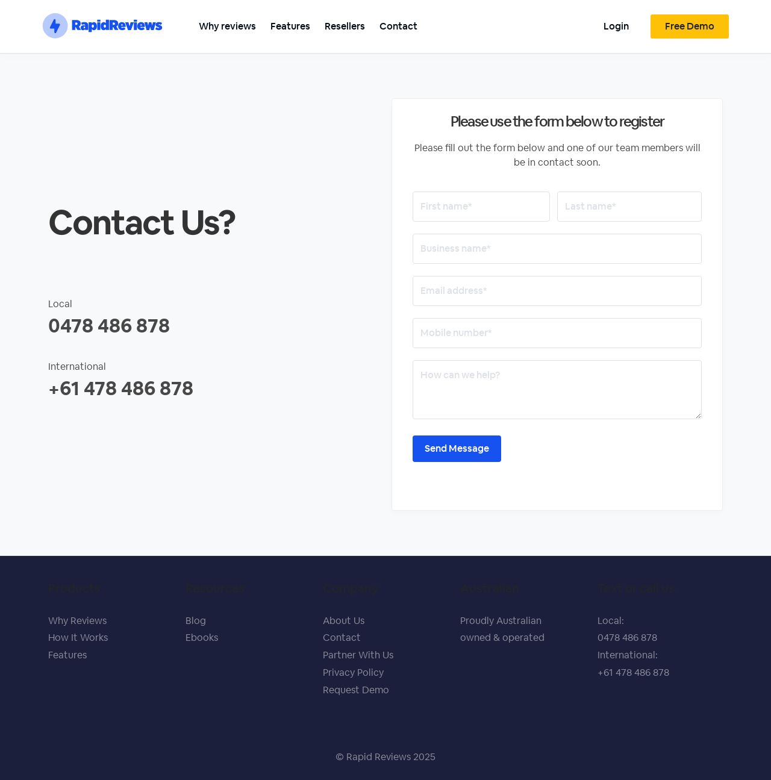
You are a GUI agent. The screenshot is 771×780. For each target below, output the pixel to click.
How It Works (78, 637)
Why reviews (227, 26)
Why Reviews (77, 620)
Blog (196, 620)
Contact (398, 26)
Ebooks (202, 637)
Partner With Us (358, 655)
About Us (343, 620)
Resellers (345, 26)
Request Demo (356, 690)
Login (616, 26)
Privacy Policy (353, 672)
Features (290, 26)
